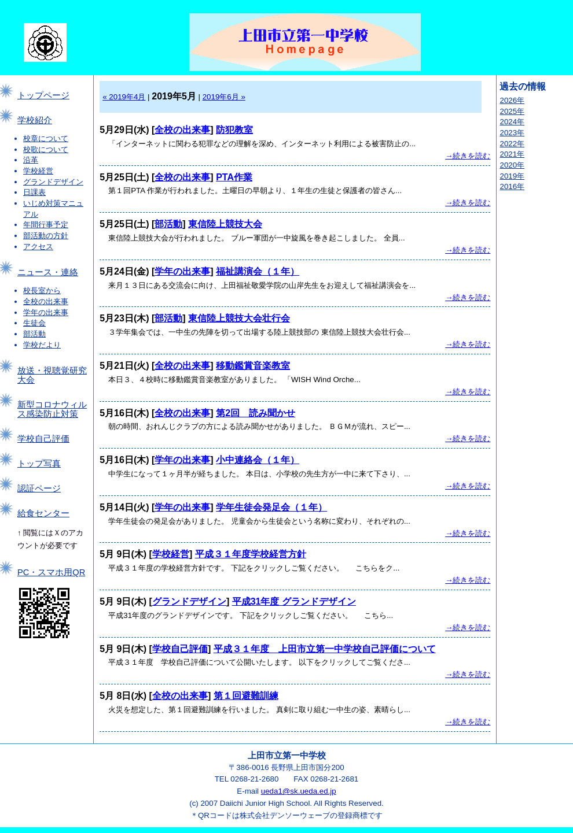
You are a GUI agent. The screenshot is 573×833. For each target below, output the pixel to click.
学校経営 (38, 170)
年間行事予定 (45, 224)
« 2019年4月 (123, 96)
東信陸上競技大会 (225, 224)
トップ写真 (39, 463)
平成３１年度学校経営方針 (250, 554)
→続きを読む (467, 155)
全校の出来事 (45, 301)
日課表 (34, 192)
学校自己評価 (43, 438)
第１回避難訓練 (246, 696)
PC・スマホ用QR (51, 572)
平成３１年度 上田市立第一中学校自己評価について (325, 649)
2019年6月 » (224, 96)
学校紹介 (34, 120)
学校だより (42, 344)
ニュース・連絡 (47, 272)
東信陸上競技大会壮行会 (239, 318)
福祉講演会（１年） (257, 271)
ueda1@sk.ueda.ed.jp (298, 791)
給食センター (43, 513)
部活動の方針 (45, 235)
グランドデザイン (53, 181)
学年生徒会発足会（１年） (271, 507)
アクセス (38, 246)
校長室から (42, 290)
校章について (45, 138)
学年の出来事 (45, 312)
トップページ (43, 95)
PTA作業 (234, 177)
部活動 (34, 334)
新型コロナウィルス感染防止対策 (52, 409)
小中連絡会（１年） (257, 460)
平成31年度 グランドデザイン (294, 601)
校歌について (45, 149)
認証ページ (39, 488)
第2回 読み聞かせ (255, 413)
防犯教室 (234, 130)
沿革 (30, 160)
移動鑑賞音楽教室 (253, 366)
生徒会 (34, 323)
